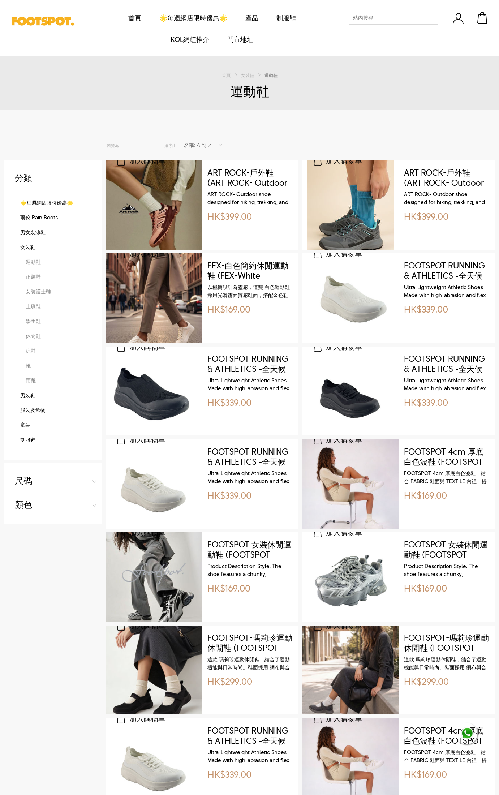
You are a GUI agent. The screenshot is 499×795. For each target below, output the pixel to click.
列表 (144, 145)
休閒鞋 (33, 400)
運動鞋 (33, 326)
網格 (128, 145)
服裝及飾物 (33, 474)
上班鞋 (33, 370)
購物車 (483, 18)
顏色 (23, 201)
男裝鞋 (27, 459)
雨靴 (31, 444)
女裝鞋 (27, 311)
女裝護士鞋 (38, 355)
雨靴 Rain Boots (39, 281)
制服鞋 (27, 503)
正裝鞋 (33, 340)
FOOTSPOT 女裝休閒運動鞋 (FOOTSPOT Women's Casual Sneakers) (249, 550)
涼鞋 (31, 414)
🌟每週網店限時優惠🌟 (46, 266)
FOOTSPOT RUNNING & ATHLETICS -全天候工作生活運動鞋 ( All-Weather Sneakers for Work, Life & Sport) (445, 271)
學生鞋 (33, 385)
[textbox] (387, 17)
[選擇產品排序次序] (203, 145)
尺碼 (23, 177)
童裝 (25, 489)
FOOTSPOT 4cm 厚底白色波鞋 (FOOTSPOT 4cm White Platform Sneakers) (443, 457)
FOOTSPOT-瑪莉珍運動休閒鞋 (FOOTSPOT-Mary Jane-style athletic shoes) (249, 643)
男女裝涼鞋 (33, 296)
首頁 (226, 75)
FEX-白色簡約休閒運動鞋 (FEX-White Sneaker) (247, 271)
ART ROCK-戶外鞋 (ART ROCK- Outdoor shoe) (247, 178)
